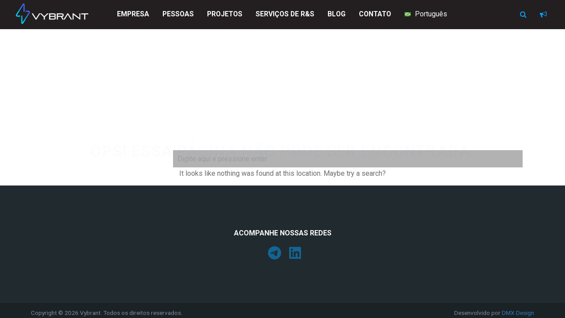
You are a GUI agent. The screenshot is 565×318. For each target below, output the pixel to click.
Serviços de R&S (285, 14)
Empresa (133, 14)
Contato (375, 14)
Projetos (224, 14)
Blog (337, 14)
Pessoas (178, 14)
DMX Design (518, 312)
